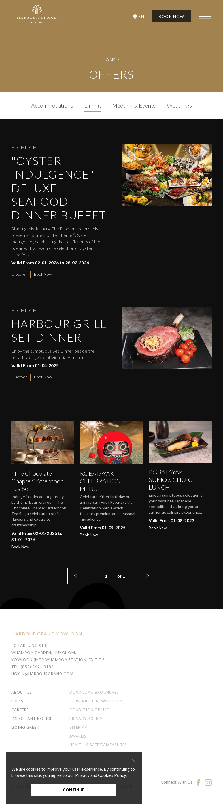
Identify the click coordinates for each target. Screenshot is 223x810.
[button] (139, 16)
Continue (73, 789)
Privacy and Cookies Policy (100, 775)
